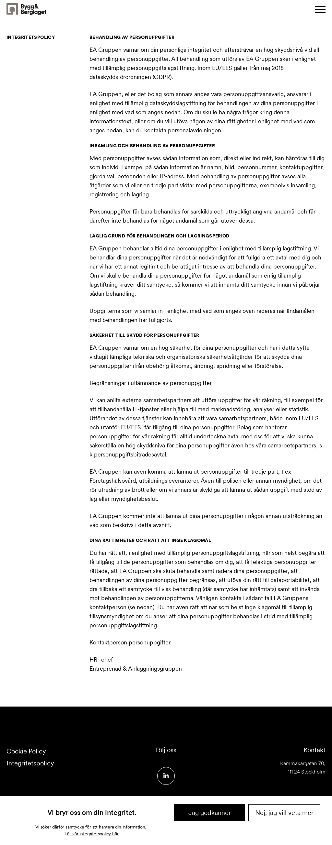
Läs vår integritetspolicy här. (92, 834)
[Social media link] (166, 776)
